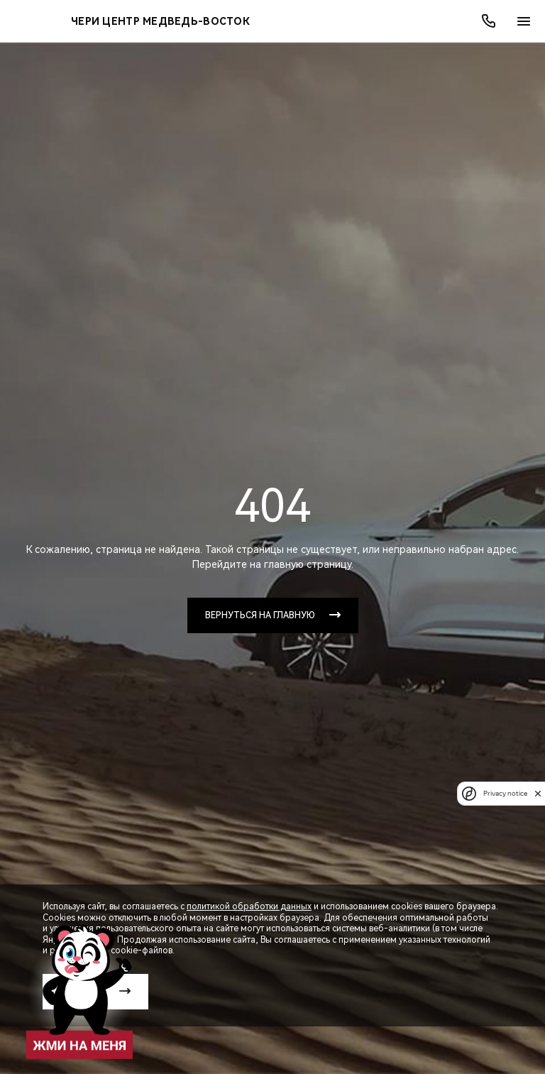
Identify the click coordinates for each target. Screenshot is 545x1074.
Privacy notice (503, 793)
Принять (82, 992)
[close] (538, 793)
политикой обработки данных (249, 906)
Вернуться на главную (260, 615)
